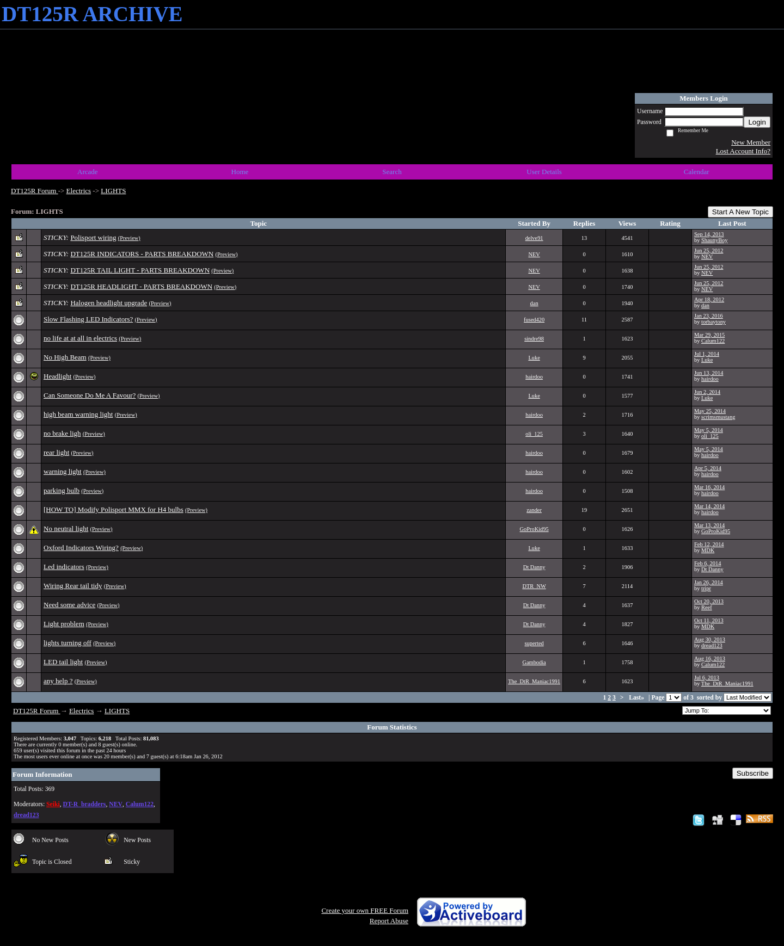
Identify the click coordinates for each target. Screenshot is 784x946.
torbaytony (713, 322)
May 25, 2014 (710, 411)
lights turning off (67, 643)
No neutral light (66, 528)
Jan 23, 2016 (708, 316)
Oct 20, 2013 (709, 601)
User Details (544, 172)
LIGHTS (113, 191)
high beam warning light (78, 414)
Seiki (53, 804)
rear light (56, 452)
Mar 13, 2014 (709, 525)
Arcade (87, 172)
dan (534, 303)
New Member (750, 142)
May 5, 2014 (708, 430)
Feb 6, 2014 (707, 563)
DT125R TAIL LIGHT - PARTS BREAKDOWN (140, 270)
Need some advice (69, 605)
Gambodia (534, 662)
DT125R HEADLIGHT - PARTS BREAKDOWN (141, 286)
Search (391, 172)
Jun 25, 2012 (708, 250)
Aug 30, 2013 (709, 639)
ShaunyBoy (714, 240)
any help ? (58, 681)
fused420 (534, 320)
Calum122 (713, 341)
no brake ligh (62, 433)
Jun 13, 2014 (708, 373)
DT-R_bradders (84, 804)
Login (757, 122)
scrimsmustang (718, 417)
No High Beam (65, 357)
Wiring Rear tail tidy (73, 586)
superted (533, 643)
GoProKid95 (534, 529)
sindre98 (534, 339)
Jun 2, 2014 (707, 392)
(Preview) (129, 238)
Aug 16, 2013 (709, 658)
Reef (706, 607)
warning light (63, 471)
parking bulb (61, 490)
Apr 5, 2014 (707, 468)
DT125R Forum (34, 191)
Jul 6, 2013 (706, 678)
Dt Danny (534, 567)
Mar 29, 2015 (709, 335)
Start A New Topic (740, 212)
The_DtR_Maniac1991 (534, 681)
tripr (706, 588)
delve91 (534, 238)
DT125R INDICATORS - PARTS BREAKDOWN (141, 254)
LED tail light (63, 662)
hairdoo (534, 377)
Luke (534, 358)
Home (240, 172)
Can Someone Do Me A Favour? (90, 395)
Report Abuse (389, 921)
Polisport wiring (93, 237)
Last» (637, 697)
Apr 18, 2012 (709, 299)
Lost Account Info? (743, 151)
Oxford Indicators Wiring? (81, 547)
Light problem (64, 624)
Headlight (57, 376)
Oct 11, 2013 (709, 620)
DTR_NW (534, 586)
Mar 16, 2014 (709, 487)
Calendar (696, 172)
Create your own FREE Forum (364, 910)
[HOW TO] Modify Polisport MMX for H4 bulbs (113, 509)
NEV (534, 254)
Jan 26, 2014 (708, 582)
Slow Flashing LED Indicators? (88, 319)
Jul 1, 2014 (706, 354)
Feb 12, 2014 (709, 544)
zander (534, 510)
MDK (707, 550)
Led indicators (64, 566)
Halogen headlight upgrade (108, 303)
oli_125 (534, 434)
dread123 (711, 645)
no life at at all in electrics (80, 338)
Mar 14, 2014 (709, 506)
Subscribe (753, 773)
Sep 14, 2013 (709, 234)
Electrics (78, 191)
